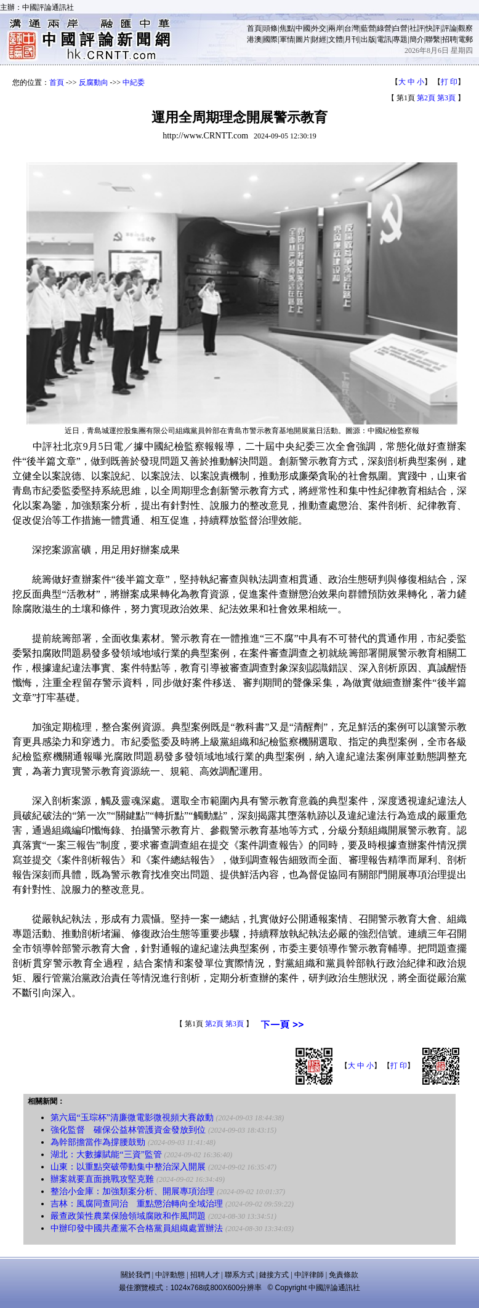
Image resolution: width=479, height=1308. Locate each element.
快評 (432, 28)
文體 (335, 39)
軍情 (287, 39)
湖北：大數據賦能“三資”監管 (105, 1154)
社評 (416, 28)
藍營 (368, 28)
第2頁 (426, 98)
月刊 (351, 39)
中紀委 (134, 82)
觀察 (465, 28)
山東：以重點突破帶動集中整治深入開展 (128, 1166)
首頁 (254, 28)
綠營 (384, 28)
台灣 (351, 28)
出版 (368, 39)
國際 (270, 39)
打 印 (449, 82)
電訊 (384, 39)
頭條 (270, 28)
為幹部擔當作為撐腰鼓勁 (97, 1142)
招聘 (449, 39)
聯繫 (432, 39)
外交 (319, 28)
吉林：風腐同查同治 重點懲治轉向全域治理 (136, 1203)
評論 (449, 28)
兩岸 (335, 28)
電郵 (465, 39)
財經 (319, 39)
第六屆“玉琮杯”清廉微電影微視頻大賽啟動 (131, 1117)
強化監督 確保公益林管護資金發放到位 (128, 1130)
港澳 (254, 39)
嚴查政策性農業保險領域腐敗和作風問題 (128, 1216)
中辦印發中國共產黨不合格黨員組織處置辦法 (136, 1228)
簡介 (416, 39)
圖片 (303, 39)
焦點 (287, 28)
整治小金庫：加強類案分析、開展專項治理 (132, 1191)
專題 (400, 39)
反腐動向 (93, 82)
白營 (400, 28)
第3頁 (446, 98)
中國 (303, 28)
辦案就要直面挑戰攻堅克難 (102, 1179)
